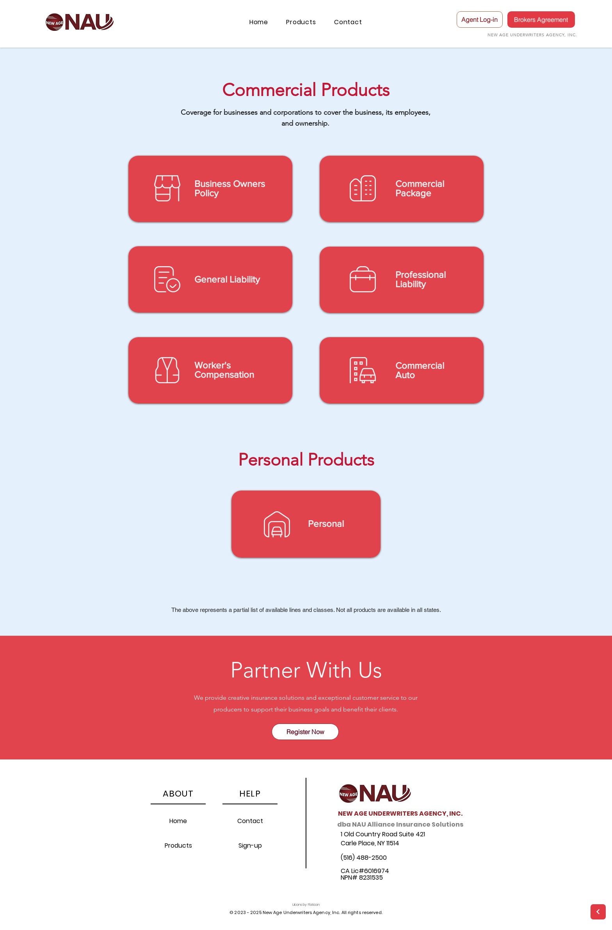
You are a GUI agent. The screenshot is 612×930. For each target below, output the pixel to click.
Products (178, 845)
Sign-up (250, 845)
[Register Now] (305, 732)
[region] (210, 189)
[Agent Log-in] (480, 19)
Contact (250, 820)
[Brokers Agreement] (541, 19)
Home (178, 820)
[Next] (598, 911)
